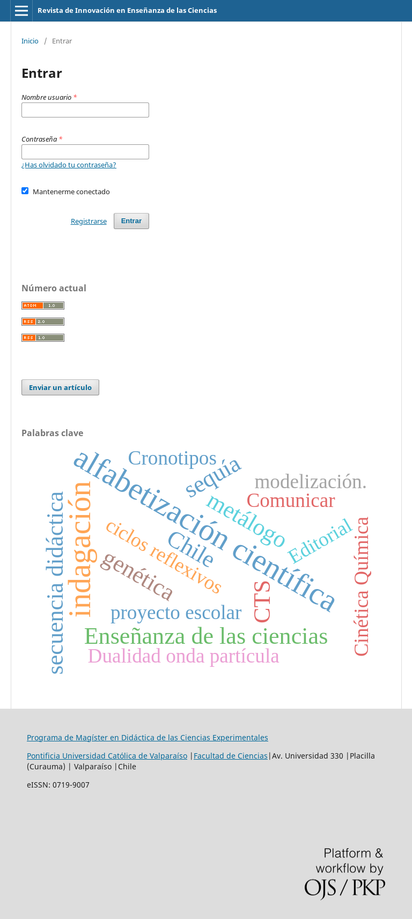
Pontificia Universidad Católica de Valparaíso (107, 756)
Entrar (131, 221)
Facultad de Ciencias (231, 756)
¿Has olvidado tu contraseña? (68, 165)
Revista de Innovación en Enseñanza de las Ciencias (127, 10)
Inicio (30, 41)
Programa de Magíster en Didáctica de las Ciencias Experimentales (147, 737)
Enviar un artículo (60, 387)
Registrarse (89, 221)
